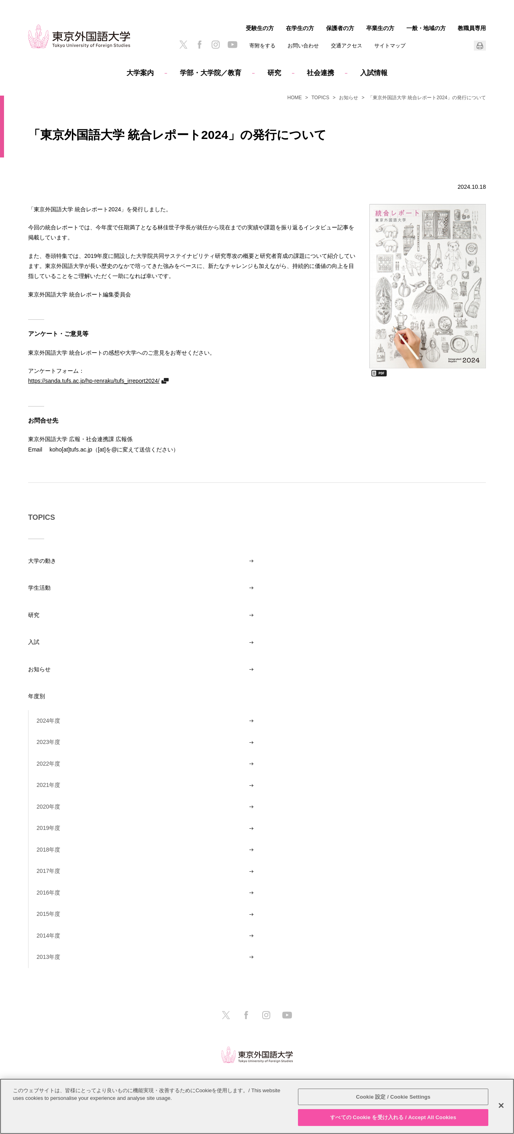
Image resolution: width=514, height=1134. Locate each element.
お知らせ (348, 97)
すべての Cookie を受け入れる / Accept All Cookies (393, 1117)
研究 (274, 73)
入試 (33, 642)
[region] (257, 1106)
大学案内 (140, 73)
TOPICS (320, 97)
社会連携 (320, 73)
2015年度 (48, 914)
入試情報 (374, 73)
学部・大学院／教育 (210, 73)
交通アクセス (346, 46)
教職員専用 (472, 28)
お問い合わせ (303, 46)
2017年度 (48, 871)
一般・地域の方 (426, 28)
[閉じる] (501, 1105)
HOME (295, 97)
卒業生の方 (380, 28)
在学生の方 (300, 28)
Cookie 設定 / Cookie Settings (393, 1097)
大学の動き (42, 561)
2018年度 (48, 849)
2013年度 (48, 957)
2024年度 (48, 720)
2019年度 (48, 828)
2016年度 (48, 892)
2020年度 (48, 806)
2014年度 (48, 935)
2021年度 (48, 785)
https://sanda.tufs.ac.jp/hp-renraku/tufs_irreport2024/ (93, 380)
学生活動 (39, 587)
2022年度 (48, 763)
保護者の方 (340, 28)
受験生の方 (260, 28)
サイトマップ (390, 46)
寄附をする (262, 46)
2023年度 (48, 742)
